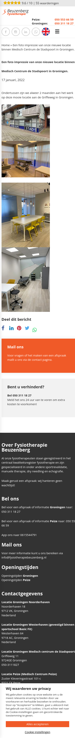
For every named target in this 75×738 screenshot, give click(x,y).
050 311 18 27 (64, 23)
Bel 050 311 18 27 (19, 395)
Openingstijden (20, 576)
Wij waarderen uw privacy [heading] (28, 688)
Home (6, 45)
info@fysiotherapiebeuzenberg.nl (24, 557)
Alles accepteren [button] (37, 724)
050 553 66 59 (64, 19)
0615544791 (28, 535)
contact (37, 360)
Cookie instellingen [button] (37, 732)
